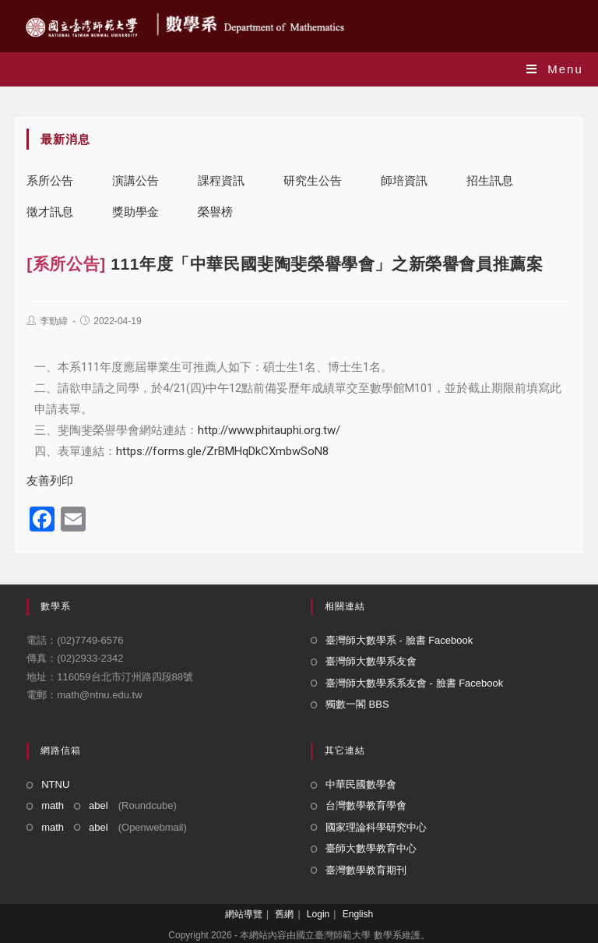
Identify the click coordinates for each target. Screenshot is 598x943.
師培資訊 (404, 180)
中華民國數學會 (360, 784)
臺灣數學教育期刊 (365, 870)
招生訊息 (489, 180)
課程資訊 (221, 180)
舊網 (284, 914)
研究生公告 (312, 180)
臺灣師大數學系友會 (371, 661)
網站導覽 (243, 914)
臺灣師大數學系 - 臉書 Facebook (399, 640)
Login (318, 914)
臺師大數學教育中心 (371, 848)
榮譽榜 (215, 211)
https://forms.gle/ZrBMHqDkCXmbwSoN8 (222, 451)
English (358, 914)
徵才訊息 (49, 211)
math (52, 805)
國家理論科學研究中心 (376, 827)
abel (98, 805)
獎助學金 (135, 211)
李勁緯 (54, 321)
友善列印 (49, 480)
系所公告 (49, 180)
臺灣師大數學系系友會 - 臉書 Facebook (414, 683)
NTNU (55, 784)
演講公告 (135, 180)
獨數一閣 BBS (357, 704)
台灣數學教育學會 (365, 805)
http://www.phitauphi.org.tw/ (269, 430)
